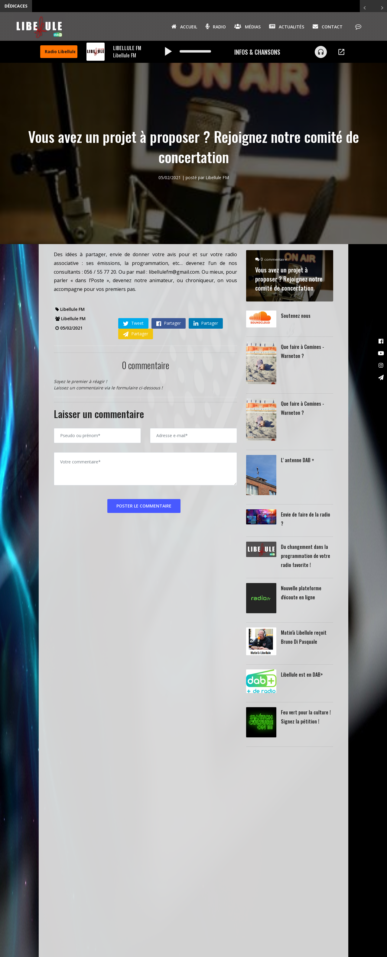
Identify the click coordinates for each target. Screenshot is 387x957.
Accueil (184, 26)
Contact (328, 26)
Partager (168, 323)
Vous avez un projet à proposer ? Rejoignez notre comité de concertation (289, 278)
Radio (216, 26)
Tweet (133, 323)
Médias (247, 26)
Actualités (286, 26)
